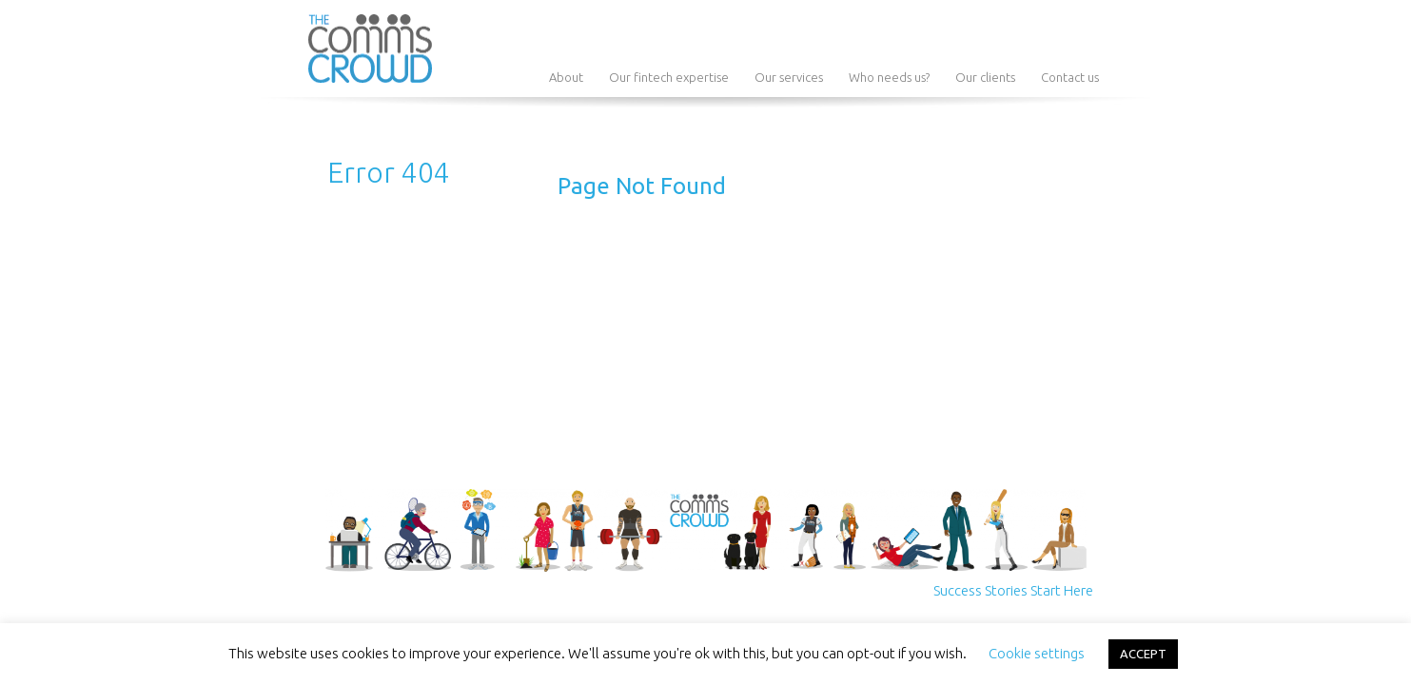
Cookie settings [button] (1037, 653)
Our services (788, 77)
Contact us (1070, 77)
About (566, 77)
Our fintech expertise (669, 77)
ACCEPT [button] (1143, 653)
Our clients (985, 77)
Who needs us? (889, 77)
